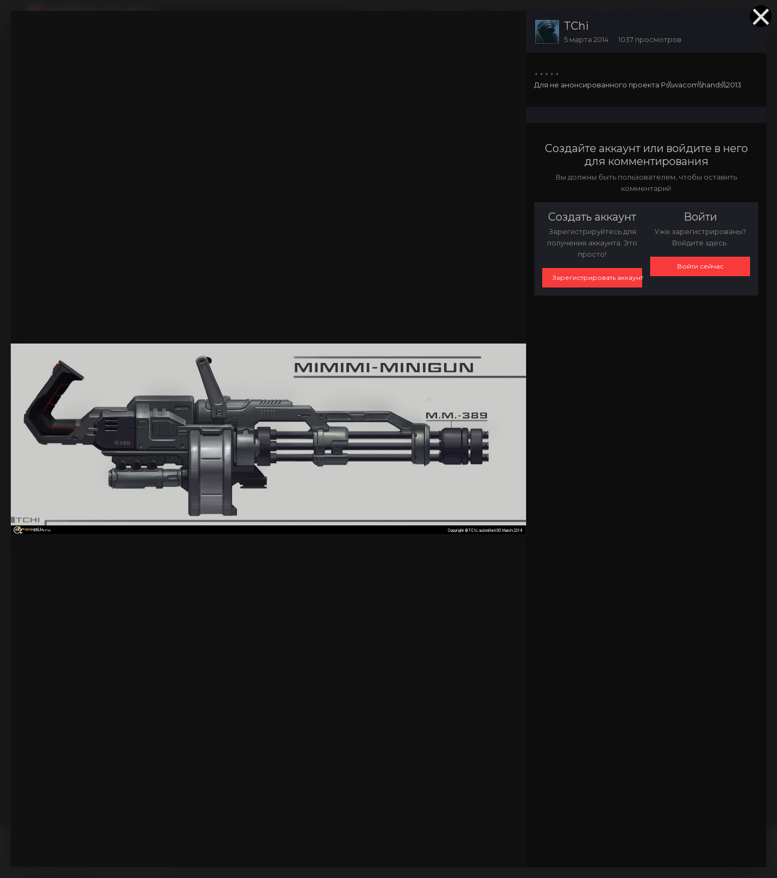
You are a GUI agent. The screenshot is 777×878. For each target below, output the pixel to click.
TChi (576, 25)
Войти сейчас (700, 266)
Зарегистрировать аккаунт (597, 277)
